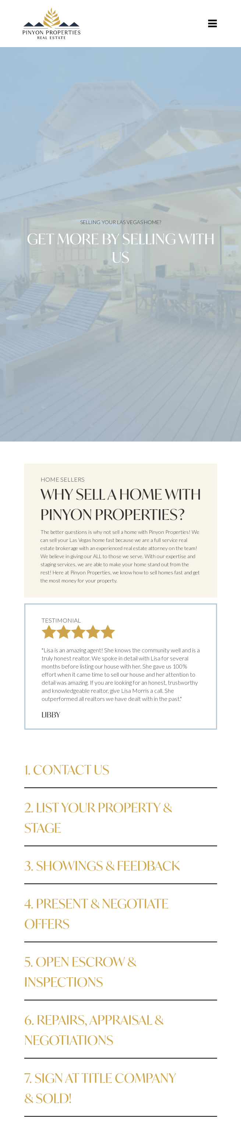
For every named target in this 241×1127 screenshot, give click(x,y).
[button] (212, 23)
